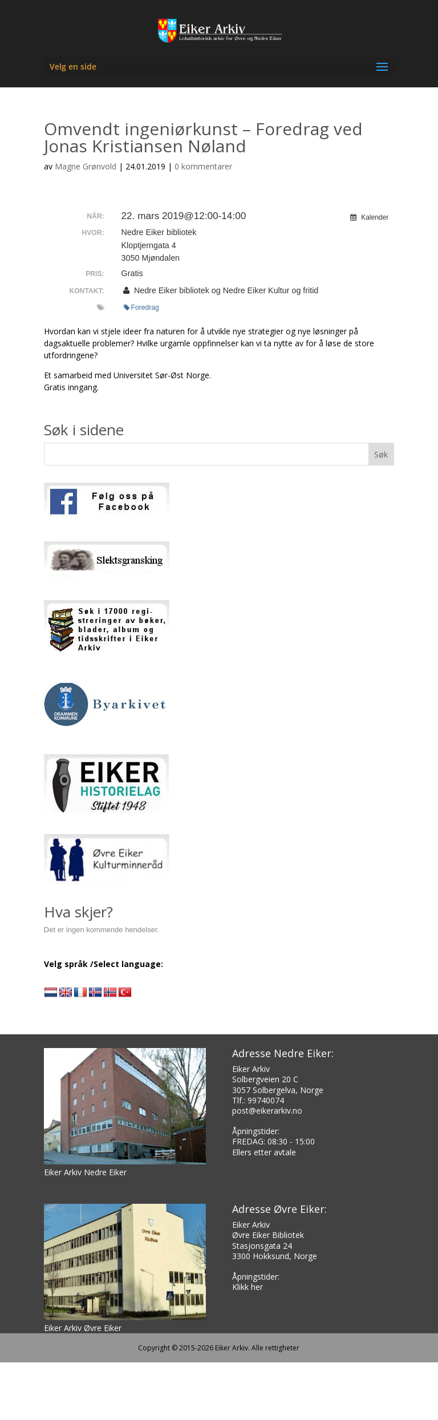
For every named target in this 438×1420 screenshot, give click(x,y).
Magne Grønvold (85, 166)
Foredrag (141, 307)
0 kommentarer (203, 166)
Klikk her (247, 1286)
